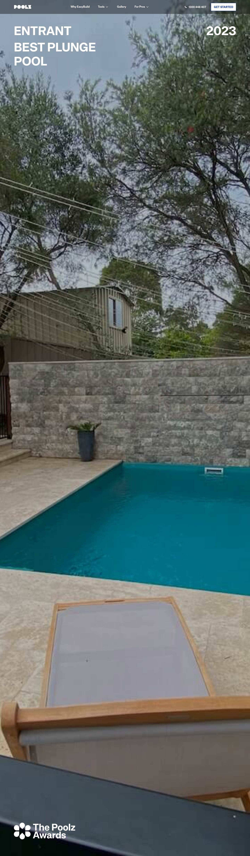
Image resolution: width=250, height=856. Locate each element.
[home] (22, 7)
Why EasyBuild (80, 7)
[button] (103, 7)
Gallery (121, 7)
